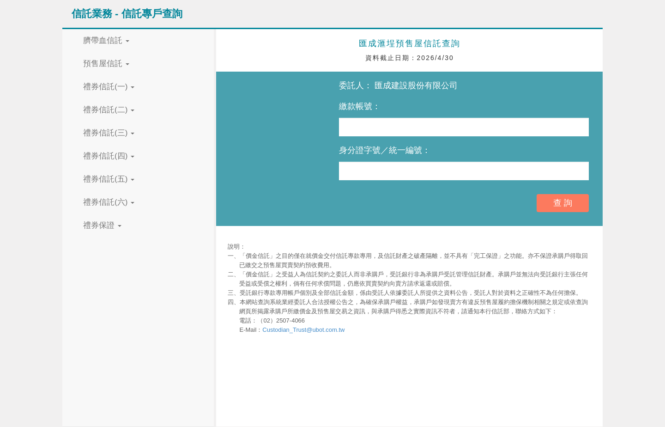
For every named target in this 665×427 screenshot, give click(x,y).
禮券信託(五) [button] (108, 179)
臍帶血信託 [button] (106, 40)
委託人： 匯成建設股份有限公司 (398, 85)
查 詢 (562, 202)
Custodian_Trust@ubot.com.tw (303, 329)
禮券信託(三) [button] (108, 132)
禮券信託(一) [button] (108, 86)
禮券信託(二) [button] (108, 109)
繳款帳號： (360, 106)
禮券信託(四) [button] (108, 156)
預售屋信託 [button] (106, 63)
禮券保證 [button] (102, 225)
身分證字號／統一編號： (384, 150)
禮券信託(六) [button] (108, 202)
